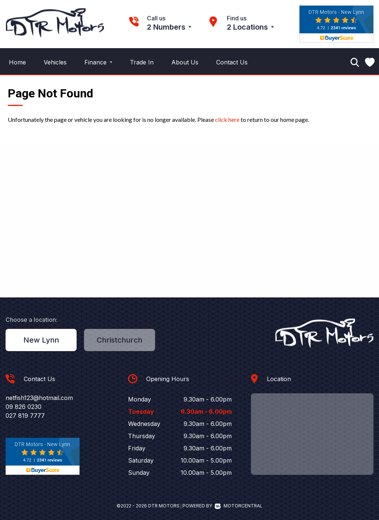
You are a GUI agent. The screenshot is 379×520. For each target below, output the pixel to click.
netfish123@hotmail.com (39, 397)
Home (17, 62)
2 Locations (247, 27)
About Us (184, 62)
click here (227, 119)
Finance (98, 62)
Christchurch (119, 340)
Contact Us (232, 62)
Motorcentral (238, 506)
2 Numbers (166, 27)
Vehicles (55, 62)
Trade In (142, 62)
